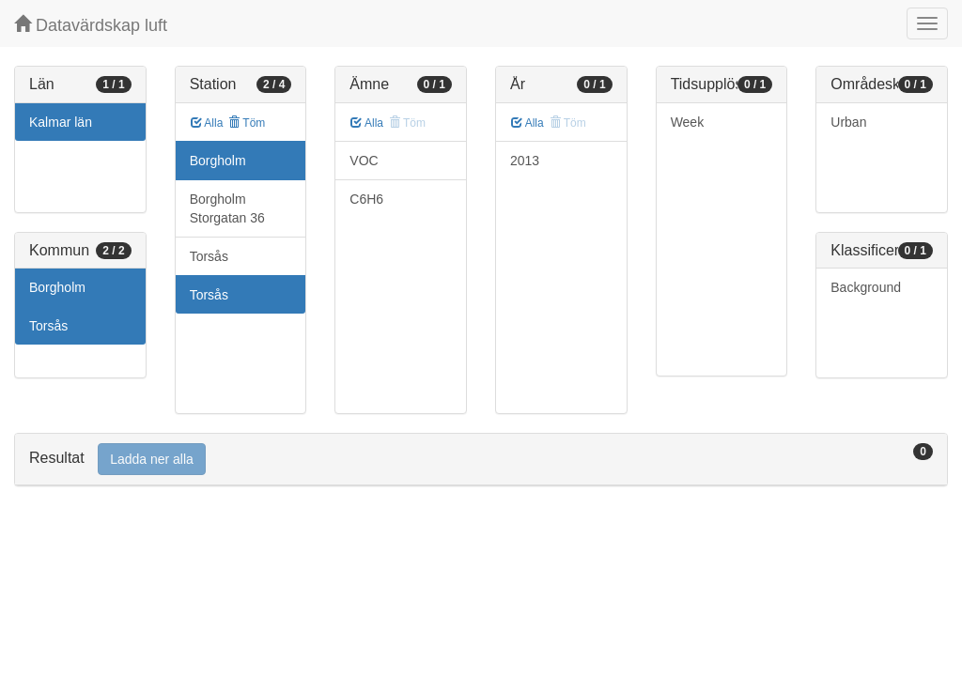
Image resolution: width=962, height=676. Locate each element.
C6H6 (366, 199)
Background (865, 287)
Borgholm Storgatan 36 (227, 208)
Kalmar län (60, 122)
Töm (246, 123)
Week (688, 122)
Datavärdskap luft (90, 25)
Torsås (48, 325)
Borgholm (57, 287)
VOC (363, 160)
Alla (207, 123)
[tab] (481, 459)
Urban (848, 122)
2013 (524, 160)
